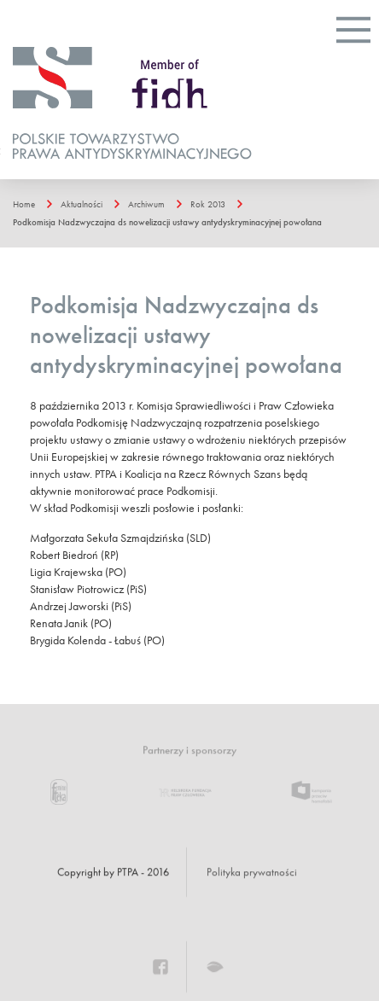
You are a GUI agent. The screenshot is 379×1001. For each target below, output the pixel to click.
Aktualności (81, 204)
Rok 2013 (207, 204)
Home (24, 204)
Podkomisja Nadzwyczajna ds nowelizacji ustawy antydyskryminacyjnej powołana (167, 222)
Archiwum (146, 204)
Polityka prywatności (252, 872)
